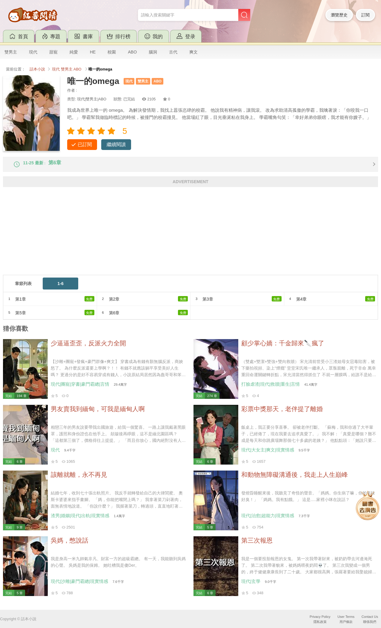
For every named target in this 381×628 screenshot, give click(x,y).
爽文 (193, 52)
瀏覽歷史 (339, 15)
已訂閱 (85, 144)
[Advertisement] (182, 238)
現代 (33, 52)
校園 (111, 52)
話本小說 (37, 69)
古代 (173, 52)
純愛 (74, 52)
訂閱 (365, 15)
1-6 (60, 288)
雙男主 (10, 52)
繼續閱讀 (116, 144)
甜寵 (53, 52)
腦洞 (153, 52)
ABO (132, 52)
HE (93, 52)
